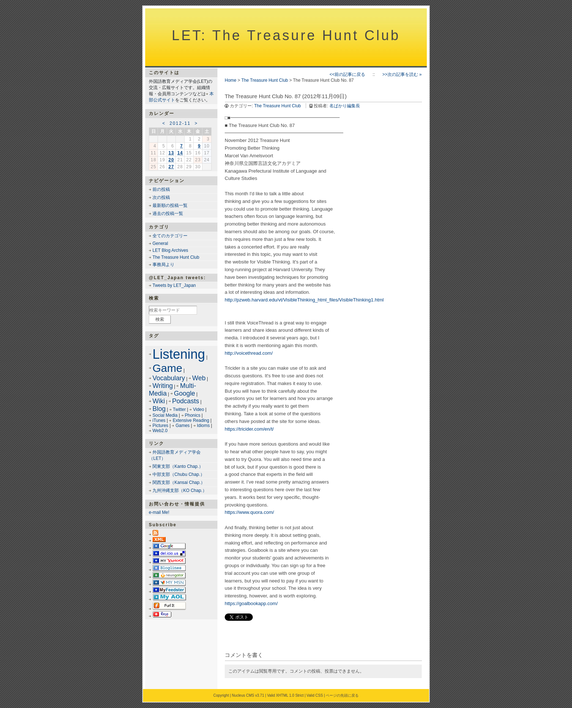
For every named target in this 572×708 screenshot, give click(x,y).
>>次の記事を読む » (402, 74)
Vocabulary (168, 378)
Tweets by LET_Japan (174, 285)
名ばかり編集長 (344, 105)
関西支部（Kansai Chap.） (178, 482)
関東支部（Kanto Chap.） (177, 466)
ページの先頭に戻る (342, 695)
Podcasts (185, 401)
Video (198, 409)
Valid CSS (314, 695)
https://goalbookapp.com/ (251, 603)
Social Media (165, 415)
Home (230, 80)
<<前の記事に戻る (347, 74)
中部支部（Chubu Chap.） (178, 474)
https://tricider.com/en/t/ (249, 429)
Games (182, 425)
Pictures (160, 425)
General (160, 243)
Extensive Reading (191, 420)
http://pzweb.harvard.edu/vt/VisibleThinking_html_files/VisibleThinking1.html (304, 300)
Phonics (193, 415)
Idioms (203, 425)
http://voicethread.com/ (249, 353)
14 (180, 152)
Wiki (158, 401)
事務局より (163, 264)
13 (171, 152)
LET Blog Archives (170, 250)
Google (184, 393)
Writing (162, 385)
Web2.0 (159, 430)
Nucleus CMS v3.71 (248, 695)
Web (199, 378)
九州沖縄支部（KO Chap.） (179, 490)
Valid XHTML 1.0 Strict (285, 695)
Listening (178, 354)
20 (171, 159)
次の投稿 (161, 197)
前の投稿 (161, 189)
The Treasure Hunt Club (264, 80)
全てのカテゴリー (170, 235)
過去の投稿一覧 (167, 213)
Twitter (179, 409)
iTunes (159, 420)
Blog (159, 408)
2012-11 (180, 123)
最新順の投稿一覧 (170, 205)
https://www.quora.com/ (249, 512)
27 (171, 166)
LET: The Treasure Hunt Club (286, 35)
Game (167, 368)
